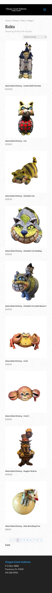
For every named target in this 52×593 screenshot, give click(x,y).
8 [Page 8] (37, 540)
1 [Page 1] (14, 540)
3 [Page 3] (20, 540)
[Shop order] (35, 37)
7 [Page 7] (34, 540)
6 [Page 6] (30, 540)
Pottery (16, 21)
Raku (23, 21)
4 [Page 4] (24, 540)
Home (8, 21)
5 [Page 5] (27, 540)
